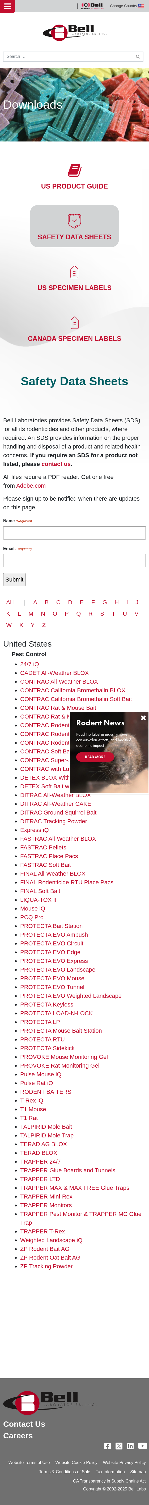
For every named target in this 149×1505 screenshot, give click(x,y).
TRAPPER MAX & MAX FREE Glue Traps (74, 1187)
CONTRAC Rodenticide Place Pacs (66, 734)
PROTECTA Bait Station (51, 926)
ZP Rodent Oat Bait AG (50, 1257)
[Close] (143, 718)
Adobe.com (31, 485)
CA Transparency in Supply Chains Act (109, 1481)
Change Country (127, 6)
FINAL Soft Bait (40, 891)
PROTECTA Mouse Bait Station (61, 1030)
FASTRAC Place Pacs (49, 856)
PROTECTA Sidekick (47, 1048)
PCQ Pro (32, 917)
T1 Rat (29, 1118)
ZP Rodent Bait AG (44, 1249)
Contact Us (24, 1424)
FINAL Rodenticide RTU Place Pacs (66, 882)
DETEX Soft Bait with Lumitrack (61, 786)
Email (17, 549)
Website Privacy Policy (124, 1462)
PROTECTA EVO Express (54, 961)
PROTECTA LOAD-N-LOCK (56, 1013)
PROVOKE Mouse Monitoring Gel (64, 1057)
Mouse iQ (32, 908)
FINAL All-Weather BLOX (53, 873)
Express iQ (34, 830)
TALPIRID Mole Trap (47, 1135)
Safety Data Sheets (74, 237)
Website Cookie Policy (76, 1462)
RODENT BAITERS (45, 1091)
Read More (95, 756)
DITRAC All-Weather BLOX (55, 795)
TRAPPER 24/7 (40, 1161)
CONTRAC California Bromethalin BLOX (72, 690)
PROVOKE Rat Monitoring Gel (59, 1065)
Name (17, 521)
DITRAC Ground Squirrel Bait (58, 812)
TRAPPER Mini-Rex (46, 1196)
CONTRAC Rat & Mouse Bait (58, 708)
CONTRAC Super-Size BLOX (58, 760)
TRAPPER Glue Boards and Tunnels (67, 1170)
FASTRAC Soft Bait (45, 865)
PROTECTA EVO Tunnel (52, 987)
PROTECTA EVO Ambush (54, 934)
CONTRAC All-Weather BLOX (59, 681)
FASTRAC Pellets (43, 847)
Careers (18, 1435)
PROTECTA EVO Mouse (52, 978)
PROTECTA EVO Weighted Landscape (71, 995)
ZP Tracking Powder (46, 1266)
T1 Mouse (33, 1109)
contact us (56, 464)
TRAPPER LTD (40, 1179)
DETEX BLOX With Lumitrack (58, 777)
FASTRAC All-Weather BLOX (58, 838)
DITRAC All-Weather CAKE (55, 803)
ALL (11, 602)
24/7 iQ (29, 664)
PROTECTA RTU (42, 1039)
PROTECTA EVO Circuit (51, 943)
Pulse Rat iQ (36, 1083)
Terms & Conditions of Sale (64, 1472)
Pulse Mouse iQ (40, 1074)
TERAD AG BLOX (43, 1144)
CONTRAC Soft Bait (46, 751)
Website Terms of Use (29, 1462)
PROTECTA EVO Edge (50, 952)
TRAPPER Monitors (46, 1205)
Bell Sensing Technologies (92, 6)
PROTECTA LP (40, 1022)
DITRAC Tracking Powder (53, 821)
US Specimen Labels (74, 287)
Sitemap (138, 1472)
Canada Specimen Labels (74, 338)
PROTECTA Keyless (46, 1004)
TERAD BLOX (38, 1153)
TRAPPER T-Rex (42, 1231)
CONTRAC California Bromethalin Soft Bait (76, 699)
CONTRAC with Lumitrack (54, 769)
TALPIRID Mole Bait (46, 1126)
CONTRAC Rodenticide (51, 725)
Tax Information (110, 1472)
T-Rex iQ (31, 1100)
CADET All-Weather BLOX (54, 673)
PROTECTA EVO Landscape (57, 969)
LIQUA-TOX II (38, 899)
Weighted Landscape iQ (51, 1240)
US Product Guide (74, 186)
